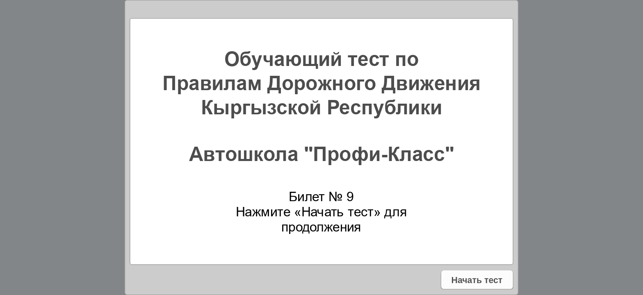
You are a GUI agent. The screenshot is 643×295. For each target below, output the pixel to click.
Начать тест (476, 279)
